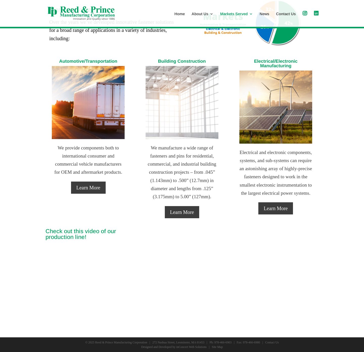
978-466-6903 (223, 342)
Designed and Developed (156, 347)
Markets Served (234, 14)
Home (179, 14)
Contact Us (286, 14)
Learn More (88, 187)
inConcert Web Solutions (191, 347)
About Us (200, 14)
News (264, 14)
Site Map (217, 347)
